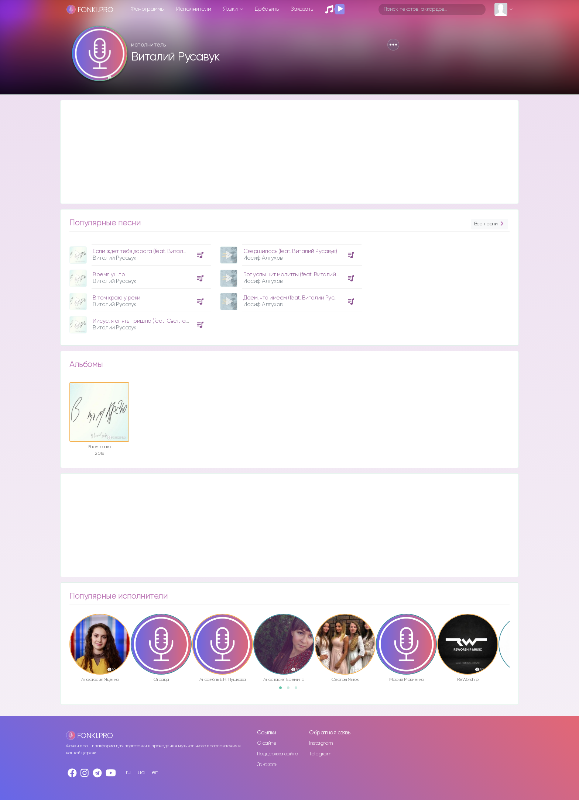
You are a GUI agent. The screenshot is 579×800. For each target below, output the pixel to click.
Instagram (321, 743)
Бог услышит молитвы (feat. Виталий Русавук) (301, 274)
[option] (139, 286)
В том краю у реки (116, 298)
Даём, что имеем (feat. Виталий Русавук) (295, 298)
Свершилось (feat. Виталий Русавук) (290, 251)
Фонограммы (147, 9)
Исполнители (193, 9)
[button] (393, 44)
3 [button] (298, 690)
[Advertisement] (282, 152)
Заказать (302, 9)
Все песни (489, 224)
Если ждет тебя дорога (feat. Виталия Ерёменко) (155, 251)
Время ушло (109, 274)
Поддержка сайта (277, 753)
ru (128, 772)
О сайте (267, 743)
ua (141, 772)
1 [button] (283, 690)
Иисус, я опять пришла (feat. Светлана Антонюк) (155, 321)
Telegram (320, 753)
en (155, 772)
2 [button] (290, 690)
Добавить (267, 9)
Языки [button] (231, 9)
